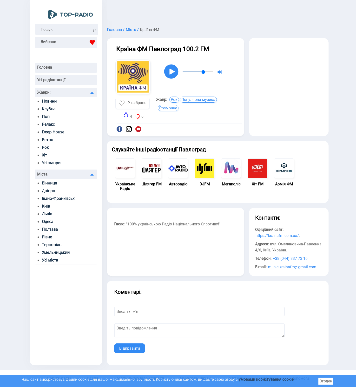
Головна (44, 67)
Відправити (129, 348)
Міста (43, 174)
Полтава (50, 229)
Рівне (47, 237)
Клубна (48, 109)
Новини (49, 101)
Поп (46, 116)
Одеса (47, 221)
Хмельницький (56, 252)
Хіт (44, 155)
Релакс (48, 124)
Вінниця (49, 183)
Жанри (44, 92)
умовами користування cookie (266, 379)
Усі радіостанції (51, 80)
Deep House (53, 132)
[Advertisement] (218, 12)
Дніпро (48, 190)
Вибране (69, 42)
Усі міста (50, 260)
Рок (45, 147)
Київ (46, 206)
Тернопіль (51, 244)
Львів (47, 213)
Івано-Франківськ (58, 198)
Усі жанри (51, 162)
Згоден (326, 381)
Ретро (47, 139)
